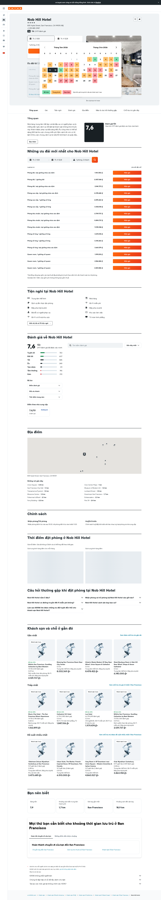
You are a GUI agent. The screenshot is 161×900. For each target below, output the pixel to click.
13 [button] (61, 70)
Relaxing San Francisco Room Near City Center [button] (69, 663)
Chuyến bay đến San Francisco (43, 850)
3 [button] (44, 65)
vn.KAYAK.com (31, 895)
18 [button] (50, 75)
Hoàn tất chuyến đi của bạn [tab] (41, 836)
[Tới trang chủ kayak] (15, 8)
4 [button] (50, 65)
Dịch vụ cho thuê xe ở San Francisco (79, 850)
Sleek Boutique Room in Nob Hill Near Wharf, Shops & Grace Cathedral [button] (126, 664)
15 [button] (71, 70)
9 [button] (76, 65)
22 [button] (71, 75)
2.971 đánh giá (40, 31)
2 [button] (76, 59)
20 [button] (61, 75)
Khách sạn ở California (85, 895)
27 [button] (61, 81)
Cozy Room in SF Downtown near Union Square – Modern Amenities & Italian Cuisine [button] (98, 764)
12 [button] (55, 70)
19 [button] (55, 75)
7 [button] (66, 65)
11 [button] (50, 70)
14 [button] (66, 70)
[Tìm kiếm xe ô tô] (4, 24)
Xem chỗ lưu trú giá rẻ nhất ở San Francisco (125, 685)
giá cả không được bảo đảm (68, 869)
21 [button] (66, 75)
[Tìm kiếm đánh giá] (97, 345)
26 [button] (55, 81)
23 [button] (77, 75)
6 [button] (60, 65)
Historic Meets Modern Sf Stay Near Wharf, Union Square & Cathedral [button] (98, 663)
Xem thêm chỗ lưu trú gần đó (130, 635)
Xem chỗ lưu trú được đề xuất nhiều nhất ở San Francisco (120, 735)
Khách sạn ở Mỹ (71, 895)
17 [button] (44, 75)
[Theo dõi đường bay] (4, 35)
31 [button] (45, 86)
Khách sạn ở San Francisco (111, 850)
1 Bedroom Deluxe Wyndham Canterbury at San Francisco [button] (38, 763)
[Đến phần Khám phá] (4, 31)
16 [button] (77, 70)
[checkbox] (38, 411)
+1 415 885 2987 (33, 28)
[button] (158, 2)
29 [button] (71, 81)
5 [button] (55, 65)
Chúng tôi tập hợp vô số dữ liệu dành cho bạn (85, 879)
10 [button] (45, 70)
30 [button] (77, 81)
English (98, 2)
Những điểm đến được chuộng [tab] (66, 836)
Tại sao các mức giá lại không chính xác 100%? (85, 883)
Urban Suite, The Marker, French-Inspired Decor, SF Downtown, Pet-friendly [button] (69, 764)
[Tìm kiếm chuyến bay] (4, 15)
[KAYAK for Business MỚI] (4, 40)
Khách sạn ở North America (56, 895)
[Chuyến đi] (4, 46)
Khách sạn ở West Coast (102, 895)
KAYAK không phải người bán (85, 875)
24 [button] (45, 81)
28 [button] (66, 81)
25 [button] (50, 81)
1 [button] (71, 59)
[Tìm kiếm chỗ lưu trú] (4, 20)
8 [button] (71, 65)
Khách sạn (42, 895)
